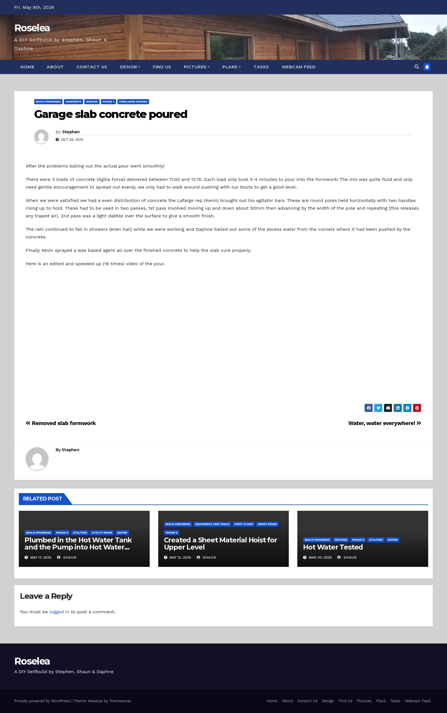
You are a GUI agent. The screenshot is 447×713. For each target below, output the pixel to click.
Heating (341, 539)
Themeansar (120, 701)
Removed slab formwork (61, 423)
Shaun (66, 557)
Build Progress (48, 101)
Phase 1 (108, 101)
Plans (231, 67)
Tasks (261, 67)
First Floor (243, 524)
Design (130, 67)
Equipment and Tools (212, 524)
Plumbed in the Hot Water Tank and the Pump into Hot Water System (78, 547)
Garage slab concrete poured (110, 114)
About (55, 67)
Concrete (73, 101)
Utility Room (102, 532)
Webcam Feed (299, 67)
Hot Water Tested (333, 547)
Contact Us (91, 67)
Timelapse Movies (133, 101)
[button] (417, 67)
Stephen (71, 131)
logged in (59, 611)
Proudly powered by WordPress (43, 701)
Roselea (32, 28)
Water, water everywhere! (384, 423)
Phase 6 (62, 532)
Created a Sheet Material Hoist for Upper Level (220, 543)
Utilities (80, 532)
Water (122, 532)
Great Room (267, 524)
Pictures (197, 67)
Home (27, 67)
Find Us (162, 67)
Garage (92, 101)
